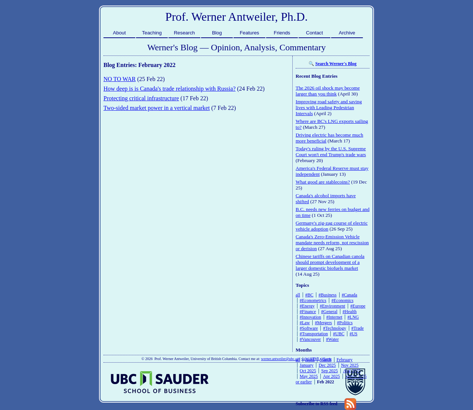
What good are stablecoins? (323, 182)
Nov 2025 (350, 365)
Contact (314, 33)
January (306, 365)
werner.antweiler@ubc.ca (280, 359)
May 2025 (309, 376)
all (298, 295)
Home (327, 359)
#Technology (334, 328)
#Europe (357, 306)
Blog (217, 33)
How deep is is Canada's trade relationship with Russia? (169, 88)
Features (249, 33)
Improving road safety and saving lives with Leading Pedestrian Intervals (329, 107)
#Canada (349, 295)
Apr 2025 (331, 376)
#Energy (307, 306)
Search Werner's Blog (336, 63)
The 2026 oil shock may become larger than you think (328, 91)
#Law (305, 322)
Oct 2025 (308, 370)
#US (353, 333)
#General (329, 311)
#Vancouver (310, 339)
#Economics (342, 300)
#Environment (332, 306)
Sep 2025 (329, 370)
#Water (332, 339)
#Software (309, 328)
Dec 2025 (327, 365)
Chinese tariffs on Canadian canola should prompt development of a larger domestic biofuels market (330, 262)
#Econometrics (313, 300)
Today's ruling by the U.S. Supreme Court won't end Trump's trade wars (331, 151)
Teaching (151, 33)
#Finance (308, 311)
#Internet (334, 317)
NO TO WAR (119, 79)
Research (184, 33)
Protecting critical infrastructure (141, 98)
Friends (282, 33)
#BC (309, 295)
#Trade (357, 328)
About (119, 33)
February (345, 359)
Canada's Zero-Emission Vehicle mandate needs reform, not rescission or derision (332, 242)
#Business (328, 295)
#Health (350, 311)
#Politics (345, 322)
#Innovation (310, 317)
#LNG (353, 317)
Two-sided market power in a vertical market (156, 108)
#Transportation (314, 333)
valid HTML (310, 359)
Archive (347, 33)
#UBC (338, 333)
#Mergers (323, 322)
